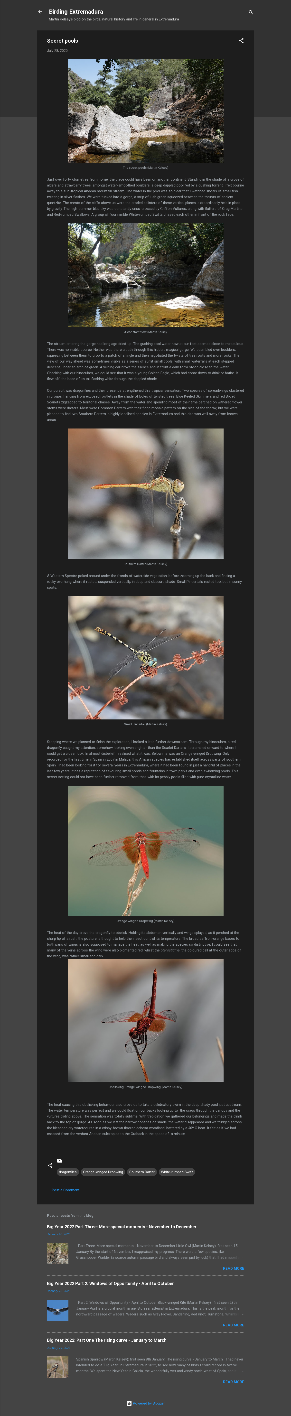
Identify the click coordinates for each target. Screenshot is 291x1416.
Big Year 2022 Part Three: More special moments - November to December (122, 1226)
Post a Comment (65, 1190)
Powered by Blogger (145, 1403)
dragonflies (68, 1172)
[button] (241, 41)
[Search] (251, 13)
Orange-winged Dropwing (103, 1172)
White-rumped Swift (177, 1172)
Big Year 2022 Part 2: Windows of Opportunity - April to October (110, 1283)
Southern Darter (142, 1172)
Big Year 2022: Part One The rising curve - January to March (107, 1340)
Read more (233, 1268)
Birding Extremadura (76, 11)
